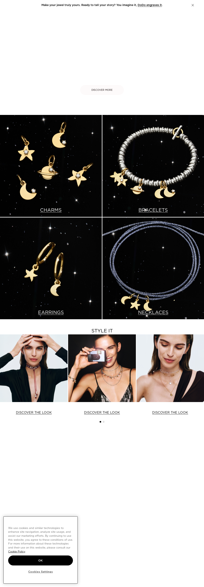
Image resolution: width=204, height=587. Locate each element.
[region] (40, 550)
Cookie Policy (16, 551)
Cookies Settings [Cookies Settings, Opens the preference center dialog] (40, 571)
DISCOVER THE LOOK (34, 412)
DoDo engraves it (150, 5)
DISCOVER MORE (102, 89)
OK (40, 560)
